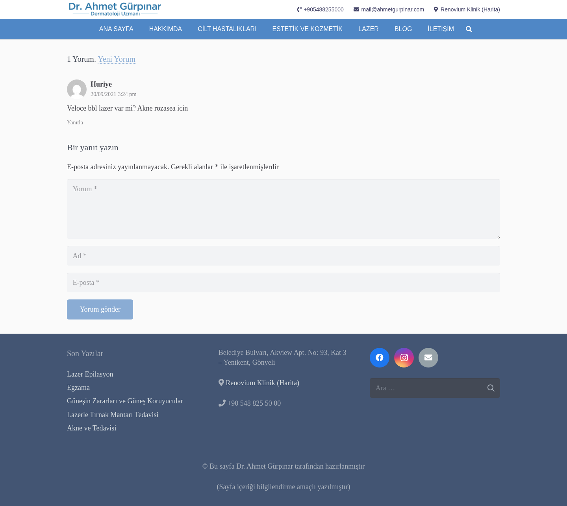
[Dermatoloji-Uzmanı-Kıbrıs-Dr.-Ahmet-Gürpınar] (115, 9)
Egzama (78, 388)
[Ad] (283, 256)
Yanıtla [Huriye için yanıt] (75, 122)
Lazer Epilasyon (90, 374)
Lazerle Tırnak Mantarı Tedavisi (112, 415)
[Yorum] (283, 208)
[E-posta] (283, 282)
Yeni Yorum (116, 59)
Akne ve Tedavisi (91, 428)
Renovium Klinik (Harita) (262, 383)
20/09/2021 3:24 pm (114, 94)
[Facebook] (379, 357)
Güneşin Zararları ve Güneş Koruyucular (125, 401)
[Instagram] (404, 357)
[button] (469, 29)
